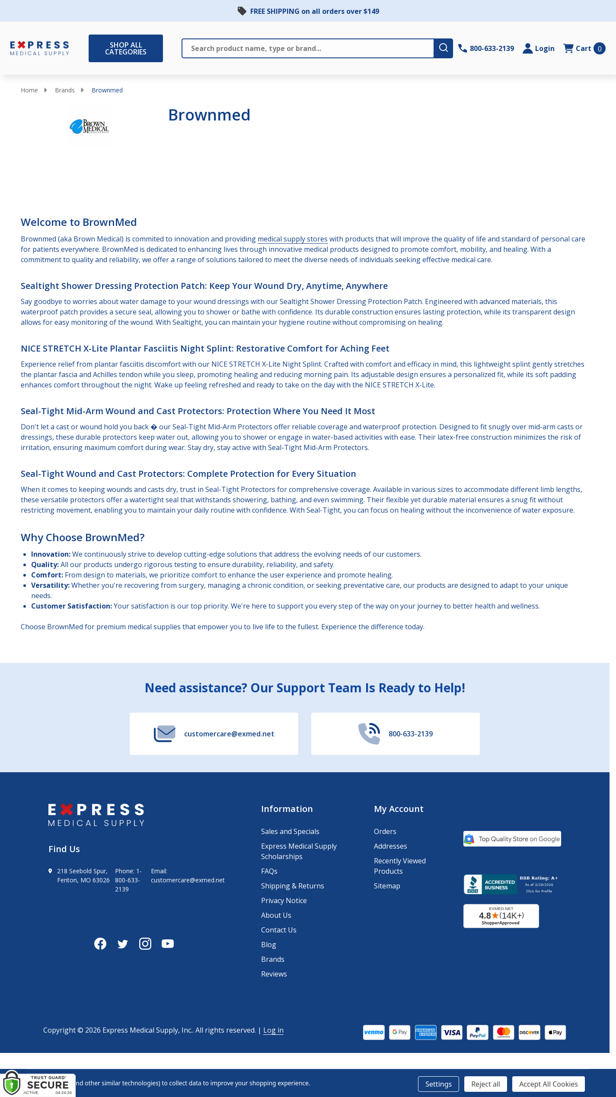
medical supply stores (293, 239)
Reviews (274, 974)
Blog (268, 944)
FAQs (269, 871)
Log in (273, 1030)
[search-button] (443, 48)
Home (29, 90)
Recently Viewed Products (400, 866)
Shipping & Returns (292, 886)
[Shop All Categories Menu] (93, 48)
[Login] (539, 48)
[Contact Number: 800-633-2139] (486, 48)
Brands (65, 90)
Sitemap (387, 886)
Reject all (485, 1084)
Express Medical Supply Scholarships (299, 851)
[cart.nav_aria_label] (584, 48)
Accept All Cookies (548, 1084)
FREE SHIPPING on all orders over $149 (314, 11)
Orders (385, 831)
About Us (276, 915)
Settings (438, 1084)
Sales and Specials (290, 831)
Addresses (390, 846)
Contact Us (279, 930)
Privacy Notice (284, 900)
